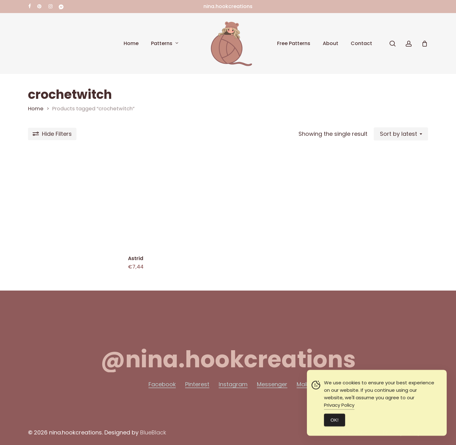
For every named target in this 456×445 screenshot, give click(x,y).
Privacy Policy (339, 415)
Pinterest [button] (197, 384)
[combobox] (401, 133)
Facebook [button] (162, 384)
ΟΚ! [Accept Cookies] (335, 430)
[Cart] (424, 43)
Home (35, 108)
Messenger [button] (272, 384)
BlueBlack (153, 432)
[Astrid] (175, 202)
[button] (228, 359)
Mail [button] (302, 384)
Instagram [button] (233, 384)
